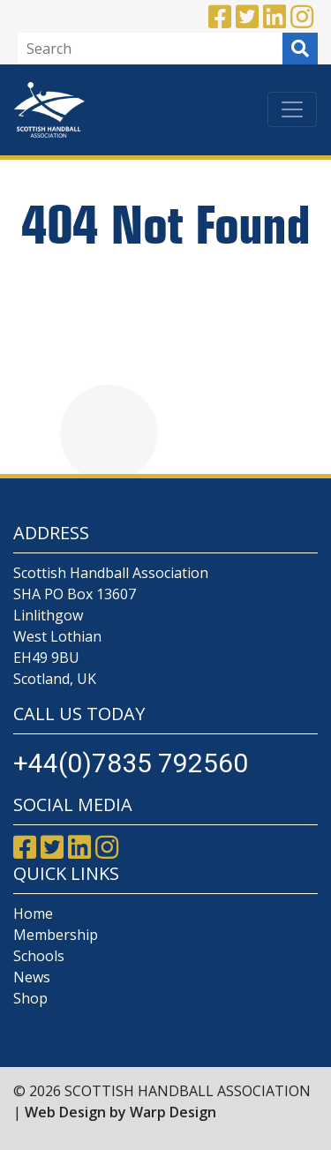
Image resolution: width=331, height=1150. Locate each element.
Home (33, 913)
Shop (30, 998)
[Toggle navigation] (292, 109)
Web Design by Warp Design (120, 1112)
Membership (55, 934)
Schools (38, 956)
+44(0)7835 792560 (130, 763)
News (31, 977)
